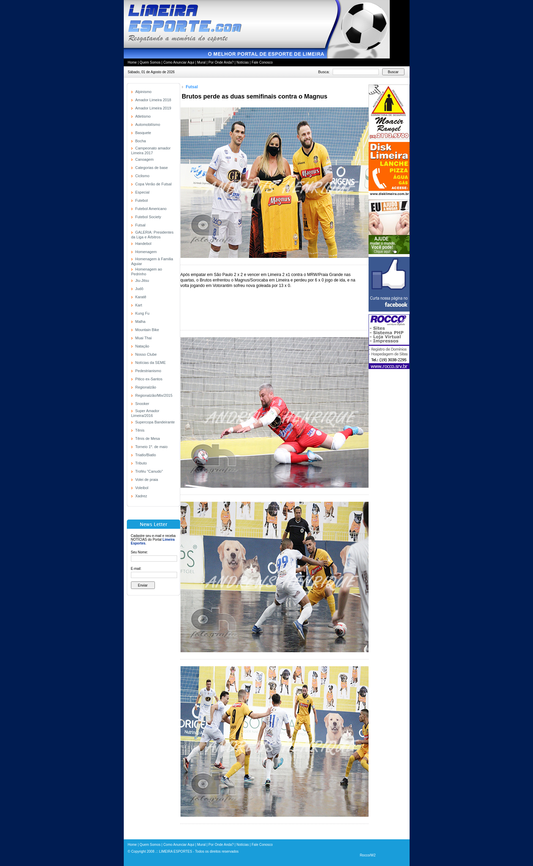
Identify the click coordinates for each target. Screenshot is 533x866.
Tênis (140, 430)
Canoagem (144, 159)
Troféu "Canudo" (149, 471)
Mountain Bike (147, 330)
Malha (140, 321)
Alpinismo (143, 92)
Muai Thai (143, 338)
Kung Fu (142, 313)
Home (132, 62)
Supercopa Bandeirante (155, 422)
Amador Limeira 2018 (153, 100)
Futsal (140, 225)
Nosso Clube (146, 354)
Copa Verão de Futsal (153, 184)
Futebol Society (148, 217)
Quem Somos (149, 62)
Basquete (143, 133)
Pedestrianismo (148, 371)
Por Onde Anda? (221, 62)
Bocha (140, 141)
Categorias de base (151, 168)
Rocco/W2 (367, 855)
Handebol (143, 243)
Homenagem (146, 252)
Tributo (141, 463)
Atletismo (143, 116)
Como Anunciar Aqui (179, 62)
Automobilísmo (147, 124)
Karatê (140, 297)
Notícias (243, 62)
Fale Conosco (262, 62)
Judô (139, 289)
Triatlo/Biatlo (145, 455)
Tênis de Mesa (147, 438)
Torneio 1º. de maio (151, 447)
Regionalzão (145, 387)
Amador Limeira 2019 (153, 108)
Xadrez (141, 496)
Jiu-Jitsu (142, 280)
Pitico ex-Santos (148, 379)
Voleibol (142, 488)
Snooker (142, 404)
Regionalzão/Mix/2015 (154, 395)
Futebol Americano (151, 209)
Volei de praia (146, 479)
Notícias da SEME (150, 362)
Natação (142, 346)
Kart (138, 305)
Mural (201, 62)
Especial (142, 192)
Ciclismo (142, 176)
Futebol (141, 200)
